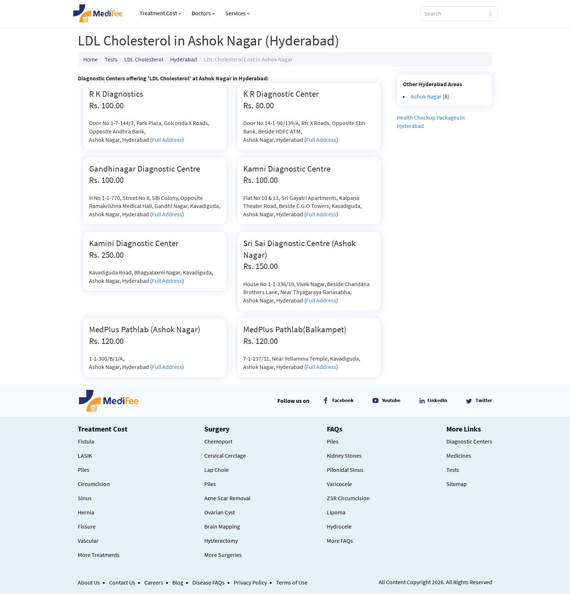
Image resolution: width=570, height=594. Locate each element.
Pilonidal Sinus (345, 469)
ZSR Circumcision (348, 498)
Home (90, 59)
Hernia (86, 512)
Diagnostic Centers (469, 441)
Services (237, 13)
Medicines (458, 455)
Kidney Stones (344, 455)
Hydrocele (339, 526)
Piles (83, 469)
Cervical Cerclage (225, 455)
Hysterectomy (221, 540)
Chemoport (218, 441)
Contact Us (122, 582)
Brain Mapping (222, 526)
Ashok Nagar (426, 96)
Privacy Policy (250, 582)
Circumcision (94, 483)
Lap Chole (216, 469)
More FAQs (340, 540)
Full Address (167, 139)
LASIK (85, 455)
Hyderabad (183, 59)
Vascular (88, 540)
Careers (153, 582)
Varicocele (339, 483)
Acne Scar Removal (227, 498)
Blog (177, 582)
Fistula (86, 441)
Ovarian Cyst (219, 512)
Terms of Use (292, 582)
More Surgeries (223, 554)
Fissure (87, 526)
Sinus (85, 498)
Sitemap (456, 483)
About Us (89, 582)
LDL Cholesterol (143, 59)
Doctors (203, 13)
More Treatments (99, 554)
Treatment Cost (160, 13)
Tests (111, 59)
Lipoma (336, 512)
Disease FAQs (208, 582)
